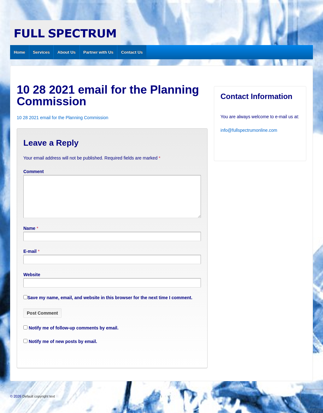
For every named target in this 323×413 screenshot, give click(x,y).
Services (41, 52)
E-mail (30, 258)
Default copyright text (38, 404)
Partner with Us (98, 52)
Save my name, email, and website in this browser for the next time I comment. (109, 305)
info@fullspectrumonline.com (248, 130)
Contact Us (132, 52)
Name (29, 235)
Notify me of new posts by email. (63, 349)
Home (19, 52)
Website (31, 282)
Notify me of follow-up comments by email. (74, 335)
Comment (33, 171)
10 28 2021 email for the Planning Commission (62, 117)
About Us (66, 52)
